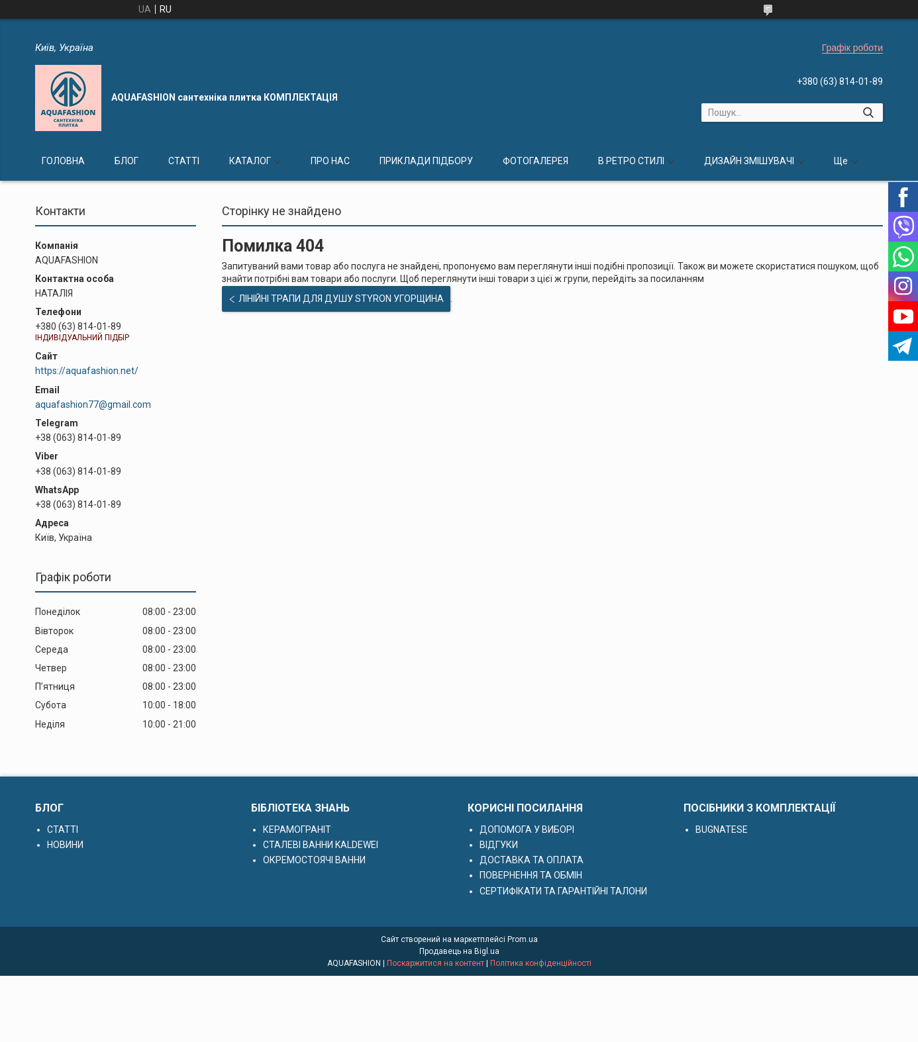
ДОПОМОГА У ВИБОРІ (527, 829)
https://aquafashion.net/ (86, 370)
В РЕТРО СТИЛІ (631, 161)
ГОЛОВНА (63, 161)
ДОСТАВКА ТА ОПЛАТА (532, 860)
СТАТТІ (183, 161)
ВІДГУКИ (499, 844)
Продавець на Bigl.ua (459, 951)
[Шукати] (868, 112)
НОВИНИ (65, 844)
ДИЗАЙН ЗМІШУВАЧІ (749, 161)
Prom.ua (522, 939)
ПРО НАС (330, 161)
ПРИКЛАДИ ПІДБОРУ (426, 161)
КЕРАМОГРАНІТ (297, 829)
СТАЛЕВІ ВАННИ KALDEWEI (320, 844)
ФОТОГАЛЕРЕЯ (535, 161)
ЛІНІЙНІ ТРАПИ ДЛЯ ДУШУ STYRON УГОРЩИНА (341, 298)
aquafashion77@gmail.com (93, 404)
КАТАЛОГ (250, 161)
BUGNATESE (721, 829)
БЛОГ (126, 161)
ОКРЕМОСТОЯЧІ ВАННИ (314, 860)
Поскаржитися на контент (435, 963)
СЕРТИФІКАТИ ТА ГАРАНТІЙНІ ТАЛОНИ (563, 891)
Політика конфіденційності (540, 963)
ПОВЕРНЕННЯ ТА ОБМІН (531, 875)
